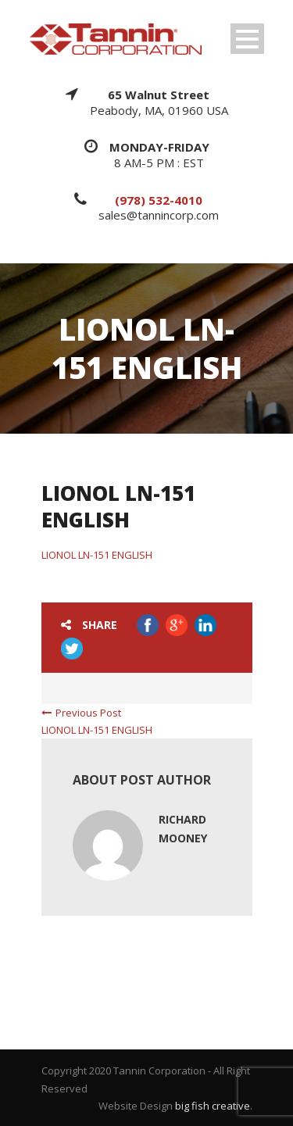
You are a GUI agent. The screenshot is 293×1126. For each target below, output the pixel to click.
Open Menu (247, 38)
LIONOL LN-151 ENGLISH (96, 555)
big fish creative (212, 1106)
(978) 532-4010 (158, 200)
